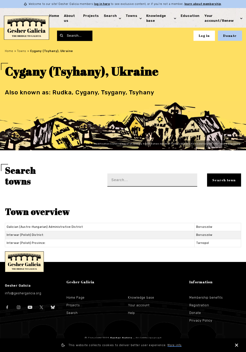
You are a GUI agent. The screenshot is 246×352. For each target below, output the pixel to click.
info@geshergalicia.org (23, 293)
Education (190, 16)
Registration (199, 305)
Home (54, 16)
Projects (91, 16)
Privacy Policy (200, 320)
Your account (139, 305)
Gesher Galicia (24, 261)
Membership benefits (206, 297)
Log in (204, 36)
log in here (102, 4)
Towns (131, 16)
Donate (230, 36)
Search (110, 16)
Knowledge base (141, 297)
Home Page (75, 297)
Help (131, 313)
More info (175, 345)
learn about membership (202, 4)
